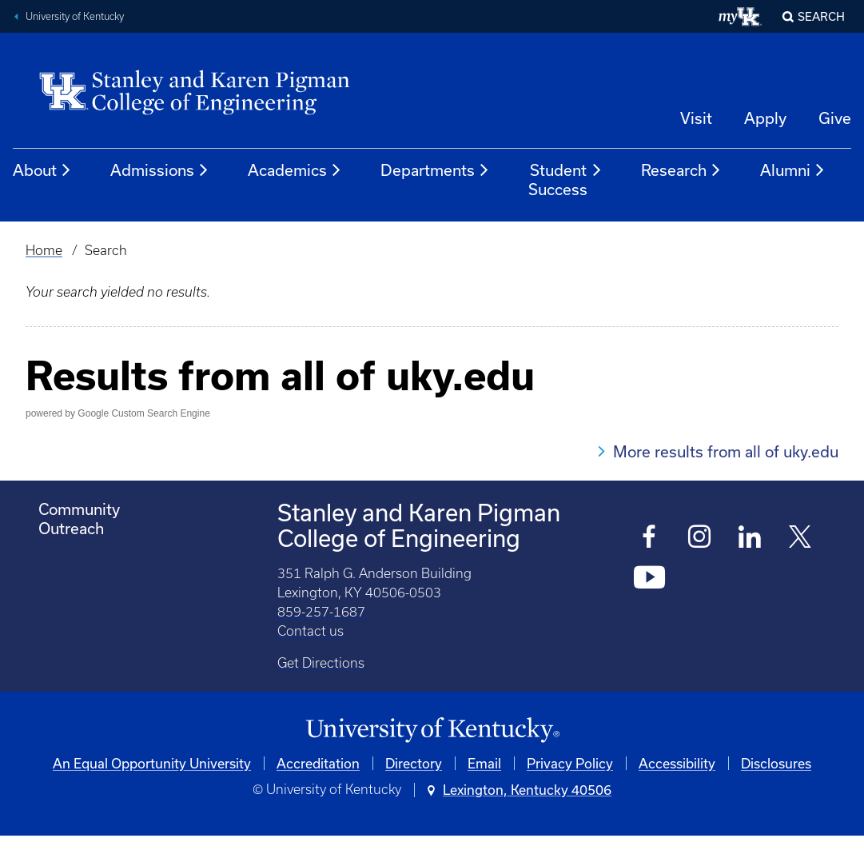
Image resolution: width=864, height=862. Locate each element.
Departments (435, 170)
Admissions (159, 170)
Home (44, 250)
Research (681, 170)
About (42, 170)
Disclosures (776, 763)
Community (79, 509)
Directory (413, 763)
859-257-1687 (321, 612)
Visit (696, 118)
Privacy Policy (570, 763)
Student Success (565, 179)
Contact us (310, 631)
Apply (765, 118)
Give (834, 118)
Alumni (793, 170)
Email (484, 763)
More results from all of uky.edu (725, 451)
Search (821, 16)
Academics (295, 170)
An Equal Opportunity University (152, 763)
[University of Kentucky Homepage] (432, 730)
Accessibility (677, 763)
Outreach (71, 528)
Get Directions (320, 663)
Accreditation (318, 763)
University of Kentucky (75, 16)
